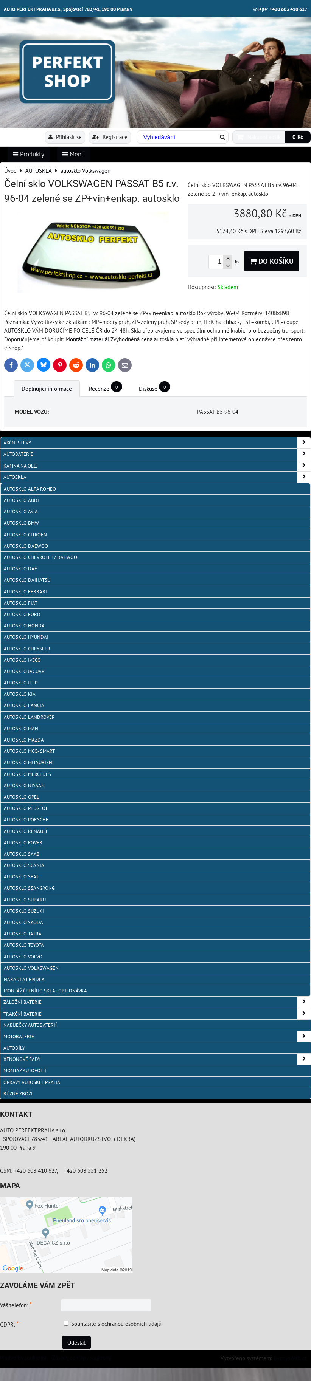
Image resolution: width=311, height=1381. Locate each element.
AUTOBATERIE (157, 454)
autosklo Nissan (24, 785)
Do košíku (272, 261)
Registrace (110, 137)
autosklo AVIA (21, 511)
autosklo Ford (22, 614)
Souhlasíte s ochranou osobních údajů (116, 1323)
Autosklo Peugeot (26, 808)
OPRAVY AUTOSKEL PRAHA (31, 1082)
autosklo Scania (24, 865)
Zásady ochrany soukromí (82, 1357)
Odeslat (76, 1342)
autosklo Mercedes (27, 774)
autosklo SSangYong (29, 888)
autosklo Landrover (29, 717)
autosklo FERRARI (25, 591)
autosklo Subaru (25, 899)
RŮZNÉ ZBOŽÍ (18, 1093)
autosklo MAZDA (24, 740)
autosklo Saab (22, 854)
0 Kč (297, 137)
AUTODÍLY (14, 1048)
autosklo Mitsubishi (29, 762)
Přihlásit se (65, 137)
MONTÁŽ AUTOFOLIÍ (24, 1070)
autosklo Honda (24, 625)
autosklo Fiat (20, 603)
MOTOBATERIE (157, 1036)
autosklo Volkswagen (31, 968)
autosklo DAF (20, 568)
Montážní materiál (87, 339)
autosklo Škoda (23, 922)
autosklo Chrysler (27, 649)
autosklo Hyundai (26, 637)
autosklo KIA (20, 694)
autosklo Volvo (23, 957)
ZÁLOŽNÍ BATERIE (157, 1002)
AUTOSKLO (17, 330)
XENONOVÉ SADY (157, 1059)
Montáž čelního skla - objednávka (45, 991)
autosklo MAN (21, 728)
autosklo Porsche (26, 819)
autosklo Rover (23, 842)
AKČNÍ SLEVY (157, 442)
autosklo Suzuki (24, 911)
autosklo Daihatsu (27, 580)
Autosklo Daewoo (26, 546)
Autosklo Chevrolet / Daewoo (40, 557)
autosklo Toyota (24, 945)
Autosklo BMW (21, 523)
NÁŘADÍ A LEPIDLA (24, 979)
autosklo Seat (21, 876)
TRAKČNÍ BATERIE (157, 1013)
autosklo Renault (26, 831)
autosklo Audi (21, 500)
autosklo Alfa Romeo (30, 489)
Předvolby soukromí (23, 1357)
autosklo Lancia (24, 705)
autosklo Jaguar (24, 671)
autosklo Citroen (25, 534)
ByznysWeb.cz (290, 1358)
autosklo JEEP (20, 683)
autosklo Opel (21, 797)
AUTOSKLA (157, 477)
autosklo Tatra (23, 933)
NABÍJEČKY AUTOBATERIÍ (30, 1025)
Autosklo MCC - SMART (29, 751)
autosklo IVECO (22, 660)
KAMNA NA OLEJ (157, 465)
